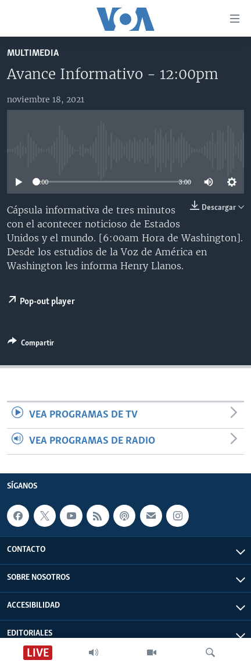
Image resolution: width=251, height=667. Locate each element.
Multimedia (33, 53)
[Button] (31, 345)
